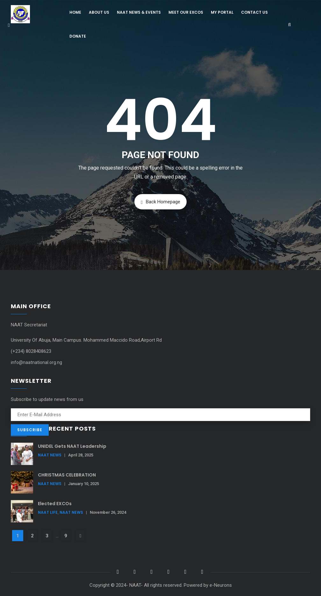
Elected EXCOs (55, 503)
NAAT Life (48, 512)
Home (75, 12)
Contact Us (254, 12)
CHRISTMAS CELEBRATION (67, 475)
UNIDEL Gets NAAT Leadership (72, 446)
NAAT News (49, 455)
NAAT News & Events (139, 12)
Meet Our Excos (185, 12)
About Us (99, 12)
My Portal (222, 12)
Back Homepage (160, 202)
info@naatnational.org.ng (36, 362)
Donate (77, 36)
